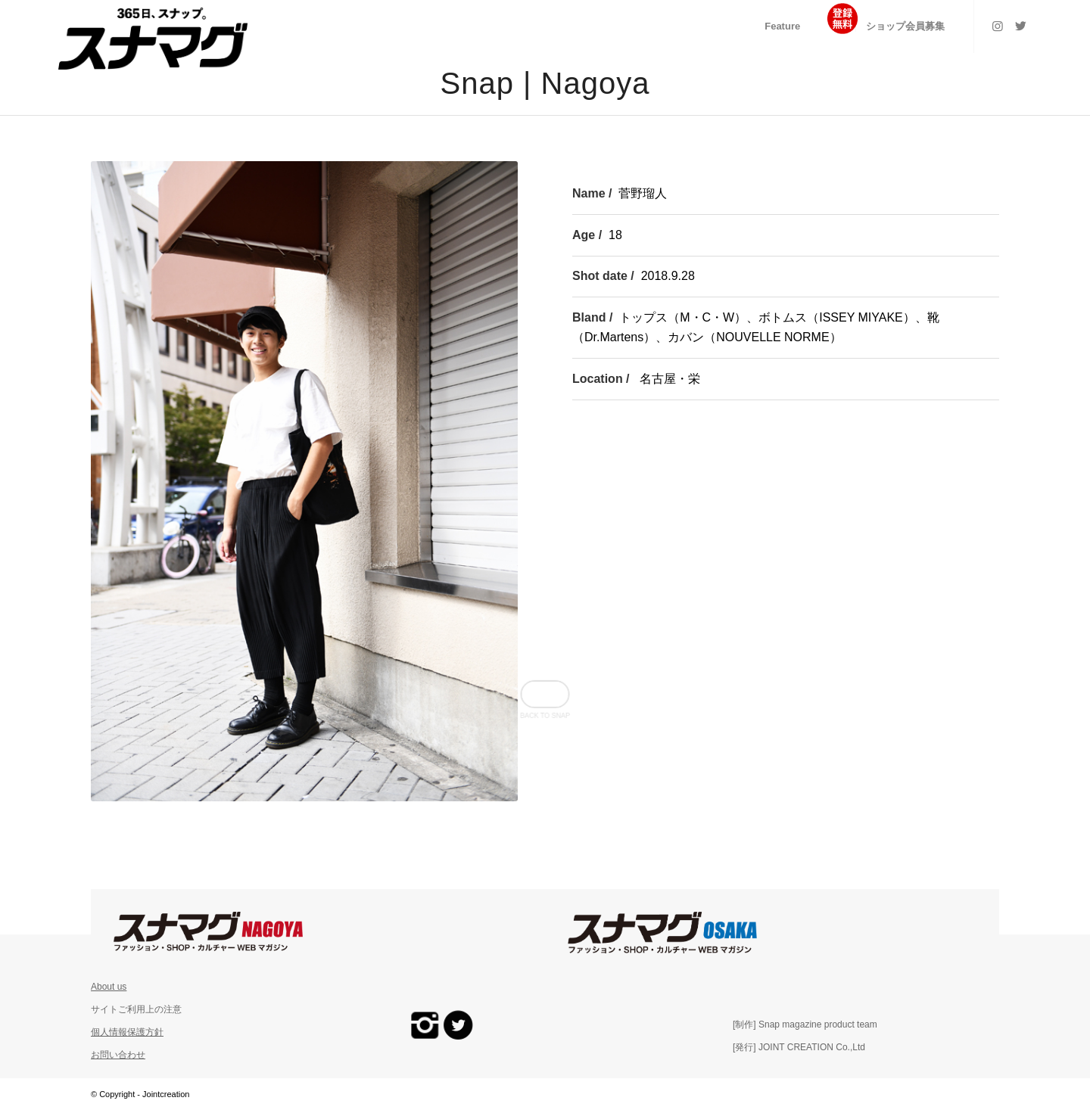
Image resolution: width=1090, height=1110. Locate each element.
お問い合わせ (118, 1054)
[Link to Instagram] (997, 25)
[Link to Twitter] (1020, 25)
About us (108, 986)
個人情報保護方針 (127, 1032)
